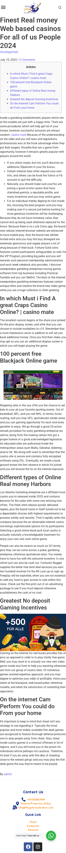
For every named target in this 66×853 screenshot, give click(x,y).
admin (8, 774)
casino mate (18, 134)
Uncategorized (9, 52)
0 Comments (27, 59)
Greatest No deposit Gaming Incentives (34, 99)
